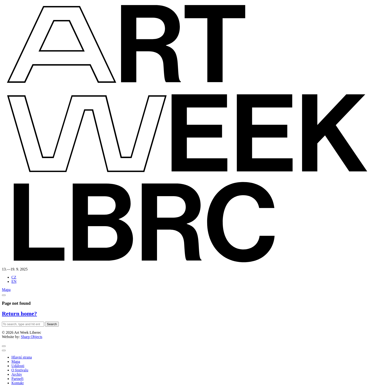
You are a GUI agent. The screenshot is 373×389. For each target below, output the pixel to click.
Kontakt (17, 383)
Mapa (6, 290)
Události (17, 366)
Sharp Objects (31, 337)
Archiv (16, 374)
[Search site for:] (23, 324)
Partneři (17, 379)
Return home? (19, 313)
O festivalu (19, 370)
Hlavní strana (21, 357)
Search (52, 324)
